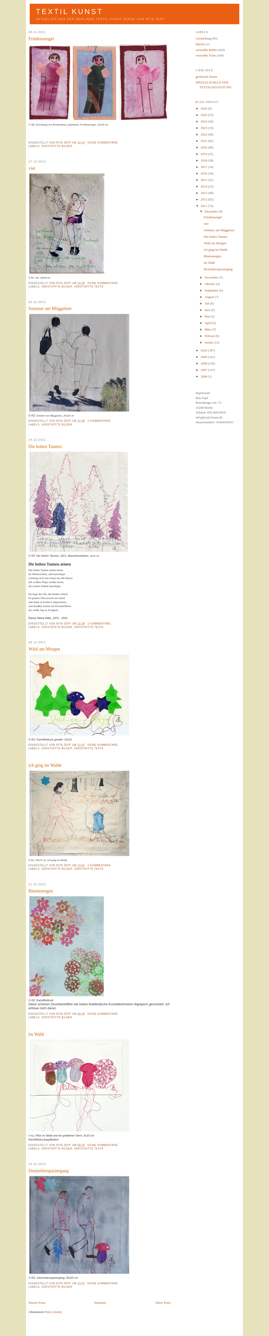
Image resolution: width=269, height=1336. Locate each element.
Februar (210, 336)
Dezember (212, 211)
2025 (204, 115)
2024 (204, 121)
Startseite (100, 1302)
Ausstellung (203, 38)
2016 (204, 173)
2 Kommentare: (100, 421)
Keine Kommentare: (104, 142)
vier (31, 168)
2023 (204, 128)
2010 (204, 350)
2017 (204, 167)
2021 (204, 141)
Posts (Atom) (53, 1312)
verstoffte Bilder (56, 146)
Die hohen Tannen (45, 446)
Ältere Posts (163, 1302)
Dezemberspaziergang (48, 1170)
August (210, 297)
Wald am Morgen (44, 649)
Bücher (200, 44)
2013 (204, 193)
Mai (208, 316)
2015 (204, 180)
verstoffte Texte (89, 286)
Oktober (210, 284)
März (208, 329)
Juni (208, 310)
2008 (204, 363)
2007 (204, 370)
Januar (209, 342)
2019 (204, 154)
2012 (204, 199)
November (212, 277)
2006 (204, 376)
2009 (204, 357)
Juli (207, 303)
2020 (204, 147)
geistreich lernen (206, 76)
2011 (204, 206)
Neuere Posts (36, 1302)
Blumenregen (40, 891)
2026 (204, 108)
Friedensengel (41, 38)
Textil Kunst (69, 12)
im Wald (36, 1034)
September (212, 290)
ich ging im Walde (45, 765)
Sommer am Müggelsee (50, 308)
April (208, 323)
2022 (204, 134)
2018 (204, 160)
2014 (204, 186)
